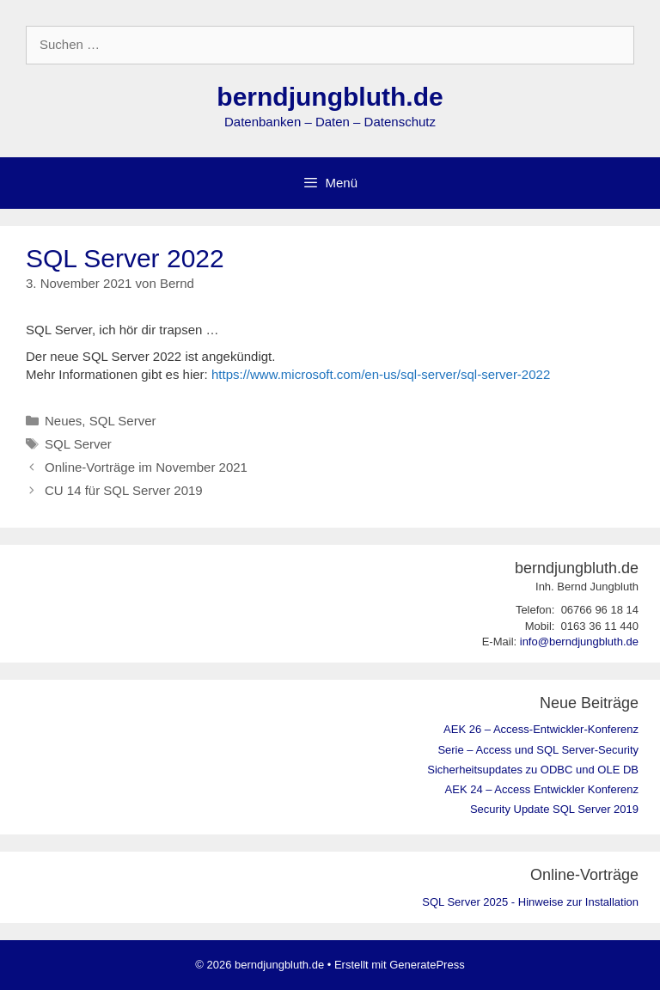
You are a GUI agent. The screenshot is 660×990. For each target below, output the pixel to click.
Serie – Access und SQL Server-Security (538, 749)
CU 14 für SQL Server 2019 (124, 490)
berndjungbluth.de (330, 96)
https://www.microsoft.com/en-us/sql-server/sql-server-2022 (380, 374)
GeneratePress (426, 964)
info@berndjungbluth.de (579, 641)
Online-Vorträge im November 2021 (146, 467)
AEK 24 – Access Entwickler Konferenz (542, 789)
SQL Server (122, 420)
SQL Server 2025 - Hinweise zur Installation (530, 901)
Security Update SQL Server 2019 (554, 809)
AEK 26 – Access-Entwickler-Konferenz (541, 729)
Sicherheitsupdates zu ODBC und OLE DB (533, 769)
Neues (63, 420)
